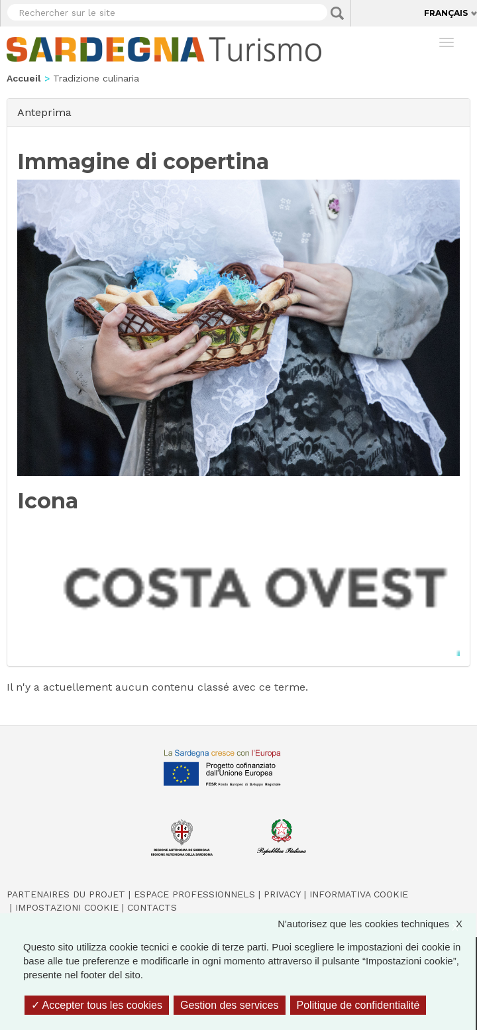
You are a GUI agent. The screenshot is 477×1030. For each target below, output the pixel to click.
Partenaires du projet (66, 894)
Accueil (24, 78)
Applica (337, 13)
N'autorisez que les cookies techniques (377, 924)
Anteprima (44, 112)
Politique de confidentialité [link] (358, 1005)
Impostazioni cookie (67, 907)
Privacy (282, 894)
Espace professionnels (194, 894)
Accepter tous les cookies (96, 1005)
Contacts (152, 907)
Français (446, 13)
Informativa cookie (358, 894)
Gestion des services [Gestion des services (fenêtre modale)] (229, 1005)
